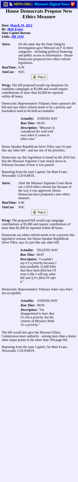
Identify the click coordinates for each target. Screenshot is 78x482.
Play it (39, 77)
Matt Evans (15, 29)
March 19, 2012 (21, 25)
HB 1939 (17, 36)
